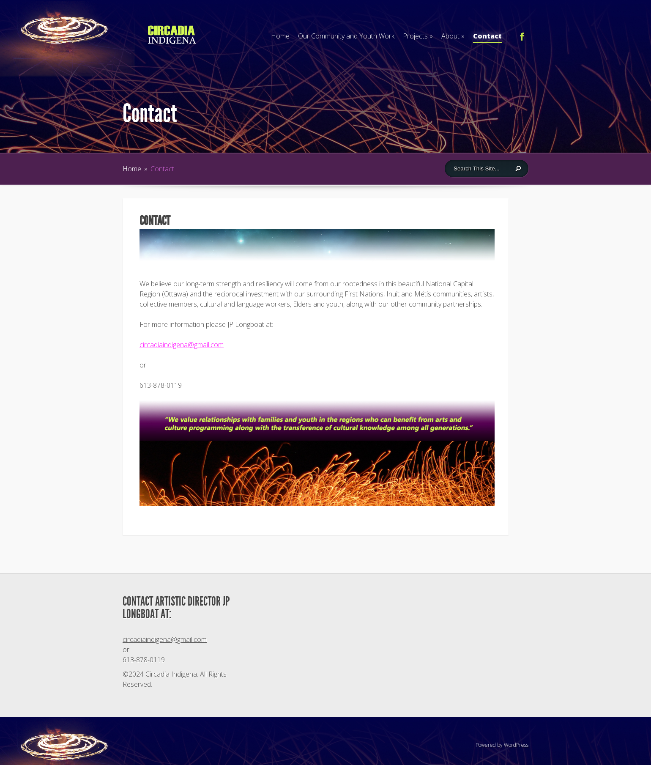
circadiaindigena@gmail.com (182, 344)
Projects (418, 36)
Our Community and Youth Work (346, 36)
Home (280, 36)
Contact (487, 37)
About (453, 36)
